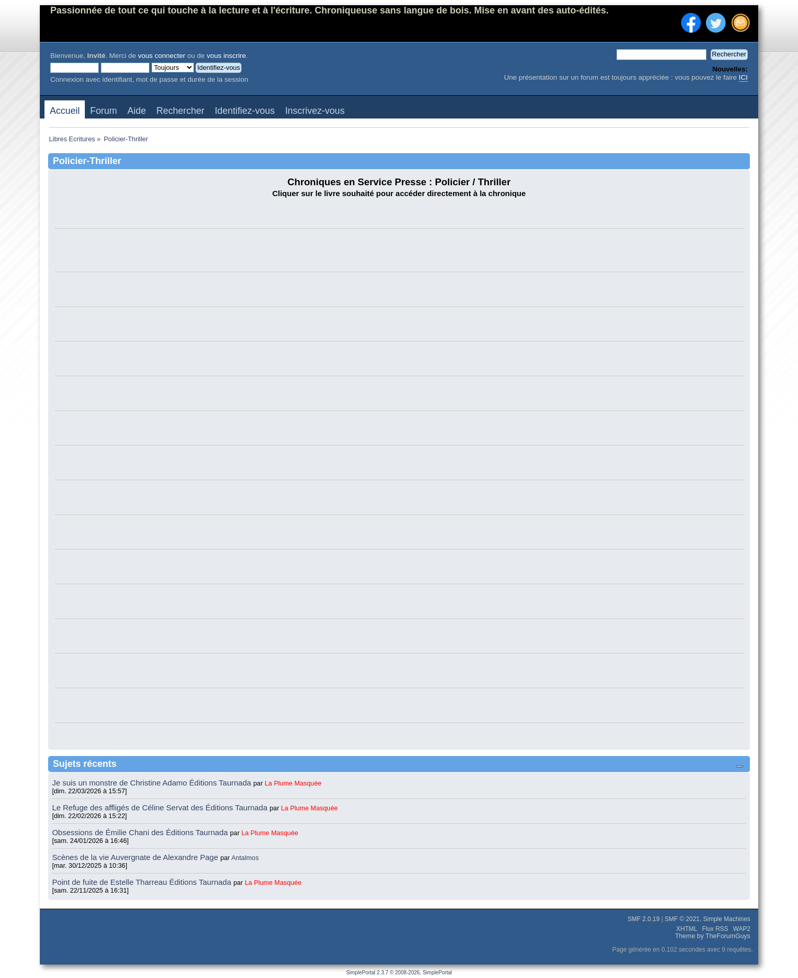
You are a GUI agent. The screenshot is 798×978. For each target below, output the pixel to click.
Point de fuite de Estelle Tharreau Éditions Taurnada (143, 882)
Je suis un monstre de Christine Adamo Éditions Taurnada (152, 782)
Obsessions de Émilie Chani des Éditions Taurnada (141, 832)
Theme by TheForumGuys (712, 936)
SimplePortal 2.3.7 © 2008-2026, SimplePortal (399, 972)
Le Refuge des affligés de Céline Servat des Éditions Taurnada (161, 807)
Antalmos (245, 858)
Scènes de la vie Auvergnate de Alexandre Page (136, 857)
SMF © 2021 (682, 919)
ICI (743, 77)
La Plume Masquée (293, 783)
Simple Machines (726, 919)
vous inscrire (226, 56)
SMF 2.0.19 (643, 919)
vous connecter (162, 56)
